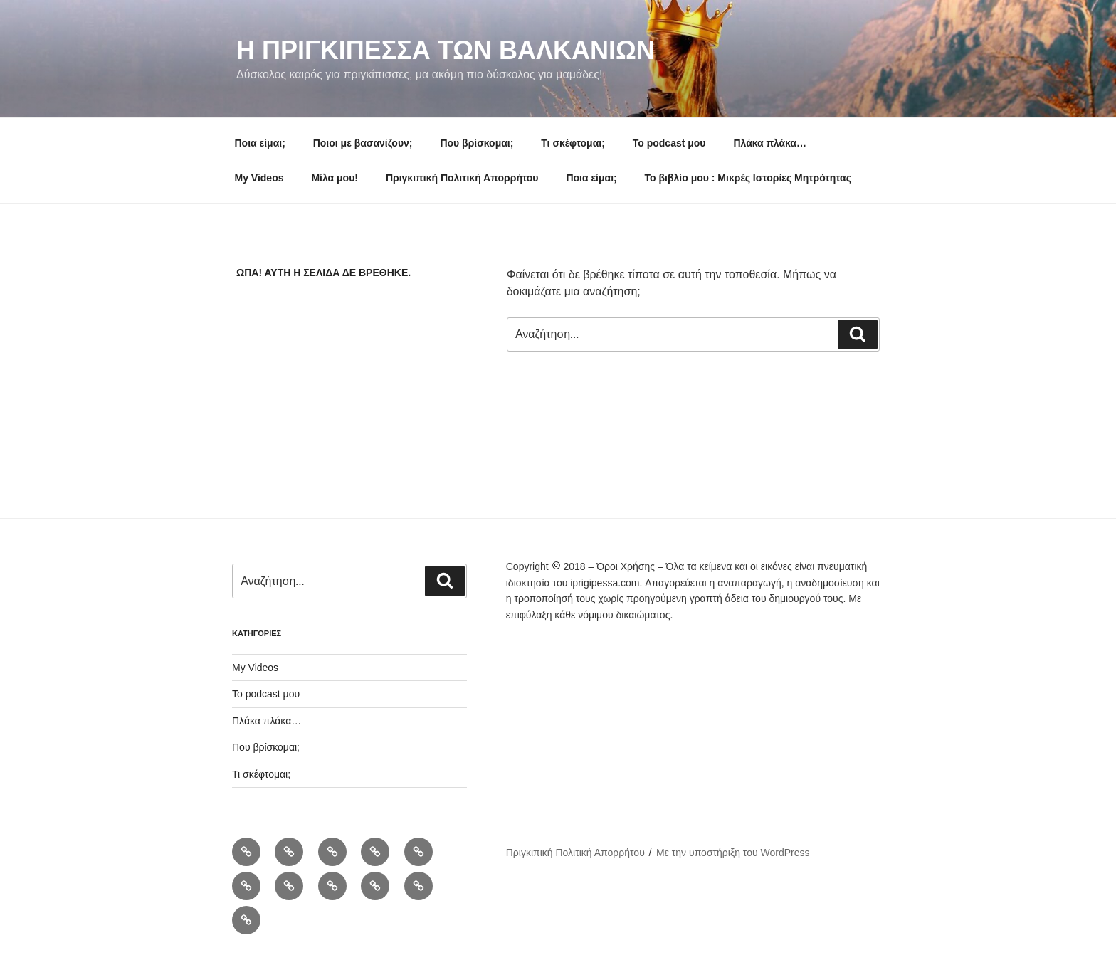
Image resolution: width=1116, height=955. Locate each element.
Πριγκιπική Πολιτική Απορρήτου (462, 178)
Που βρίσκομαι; (476, 143)
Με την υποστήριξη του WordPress (733, 852)
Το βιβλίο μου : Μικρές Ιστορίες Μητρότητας (748, 178)
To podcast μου (669, 143)
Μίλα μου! (334, 178)
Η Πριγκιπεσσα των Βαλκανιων (445, 50)
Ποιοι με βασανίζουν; (363, 143)
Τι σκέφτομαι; (573, 143)
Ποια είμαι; (260, 143)
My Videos (259, 178)
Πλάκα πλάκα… (769, 143)
